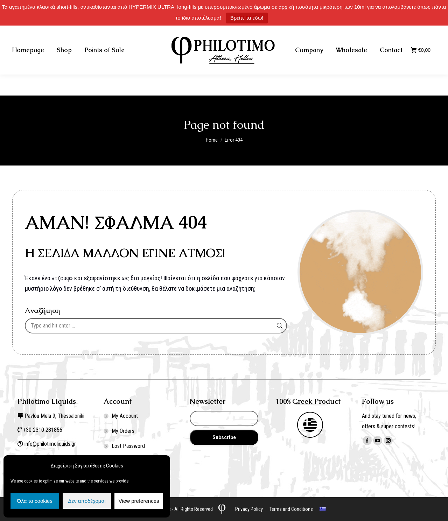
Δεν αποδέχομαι (86, 501)
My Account (125, 416)
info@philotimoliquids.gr (50, 444)
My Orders (123, 431)
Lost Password (128, 446)
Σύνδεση (377, 36)
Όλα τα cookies (34, 501)
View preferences (139, 501)
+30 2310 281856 (85, 35)
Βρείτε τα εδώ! (247, 18)
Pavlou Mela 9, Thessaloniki (54, 416)
